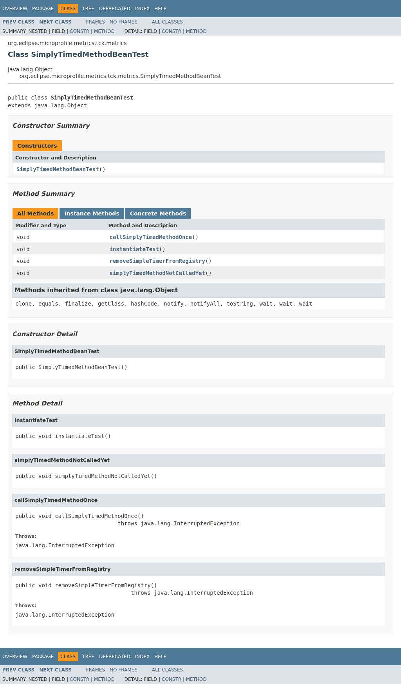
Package (43, 8)
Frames (95, 22)
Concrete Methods (158, 213)
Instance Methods (91, 213)
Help (160, 8)
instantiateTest (134, 249)
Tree (88, 8)
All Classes (167, 22)
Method (104, 31)
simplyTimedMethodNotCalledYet (157, 273)
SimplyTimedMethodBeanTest (57, 169)
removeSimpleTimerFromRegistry (157, 261)
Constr (79, 31)
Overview (14, 8)
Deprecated (114, 8)
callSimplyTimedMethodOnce (151, 237)
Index (142, 8)
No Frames (123, 22)
